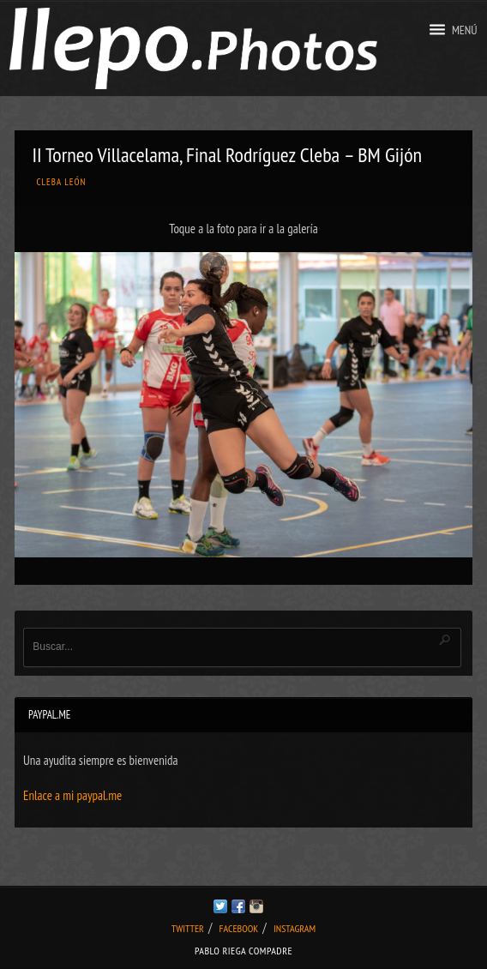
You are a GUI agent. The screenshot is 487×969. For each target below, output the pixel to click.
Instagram (295, 928)
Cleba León (61, 182)
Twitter (187, 928)
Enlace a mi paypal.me (72, 795)
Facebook (239, 928)
